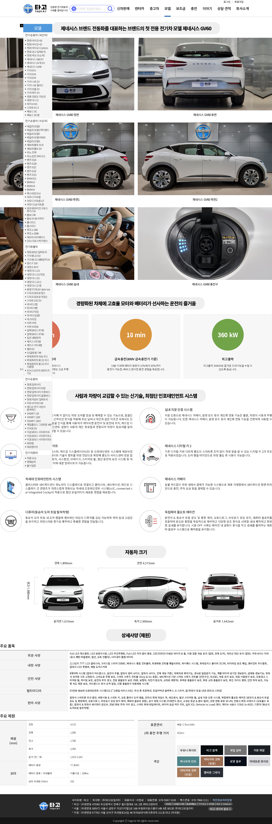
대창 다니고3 (33, 270)
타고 (218, 804)
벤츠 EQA (31, 159)
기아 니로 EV (33, 81)
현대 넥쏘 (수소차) (36, 55)
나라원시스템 (178, 804)
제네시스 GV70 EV (36, 63)
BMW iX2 (31, 178)
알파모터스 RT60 (35, 334)
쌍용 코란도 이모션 (36, 96)
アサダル (202, 804)
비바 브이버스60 (35, 403)
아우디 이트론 (34, 197)
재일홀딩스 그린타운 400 (39, 424)
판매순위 (31, 461)
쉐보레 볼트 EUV (35, 144)
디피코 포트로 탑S (36, 293)
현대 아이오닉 (37, 48)
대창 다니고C (33, 278)
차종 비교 (31, 458)
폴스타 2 (31, 222)
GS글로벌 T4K (34, 352)
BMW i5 (31, 189)
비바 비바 (31, 322)
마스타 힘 (31, 319)
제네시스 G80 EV (35, 59)
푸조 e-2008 (33, 233)
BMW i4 (31, 186)
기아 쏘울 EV (33, 89)
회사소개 (242, 8)
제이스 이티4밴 (34, 345)
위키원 (211, 804)
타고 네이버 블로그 (220, 809)
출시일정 (31, 465)
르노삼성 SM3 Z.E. (36, 156)
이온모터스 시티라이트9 (39, 439)
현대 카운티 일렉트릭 (37, 399)
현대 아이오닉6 (34, 40)
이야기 (207, 8)
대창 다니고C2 (34, 282)
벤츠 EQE (31, 171)
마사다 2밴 (32, 304)
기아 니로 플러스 (35, 85)
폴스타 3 (31, 226)
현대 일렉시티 (34, 384)
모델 (167, 8)
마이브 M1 (32, 104)
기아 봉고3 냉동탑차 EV (38, 259)
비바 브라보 (33, 326)
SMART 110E (33, 417)
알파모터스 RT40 (35, 330)
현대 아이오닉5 (34, 44)
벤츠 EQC (31, 167)
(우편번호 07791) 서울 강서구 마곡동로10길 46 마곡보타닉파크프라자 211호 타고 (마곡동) (130, 812)
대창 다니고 (33, 100)
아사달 (168, 804)
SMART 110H (34, 421)
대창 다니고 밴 (34, 285)
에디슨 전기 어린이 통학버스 (36, 408)
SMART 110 (33, 413)
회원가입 (239, 1)
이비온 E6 (32, 428)
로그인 (227, 1)
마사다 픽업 (33, 311)
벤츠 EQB (31, 163)
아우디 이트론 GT (35, 200)
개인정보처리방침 (222, 800)
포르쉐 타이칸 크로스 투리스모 (37, 210)
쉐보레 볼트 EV (34, 148)
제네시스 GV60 (34, 66)
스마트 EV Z (33, 107)
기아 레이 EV (33, 92)
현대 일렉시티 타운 (36, 388)
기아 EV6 (31, 74)
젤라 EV (31, 349)
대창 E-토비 (32, 267)
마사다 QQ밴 (33, 315)
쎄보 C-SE (32, 111)
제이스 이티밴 (34, 341)
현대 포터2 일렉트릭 (37, 252)
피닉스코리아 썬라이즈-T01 (38, 372)
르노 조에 (31, 152)
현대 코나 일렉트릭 (36, 51)
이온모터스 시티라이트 (38, 432)
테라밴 (30, 443)
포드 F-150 (32, 263)
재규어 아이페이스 (36, 237)
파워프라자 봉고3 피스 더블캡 (38, 365)
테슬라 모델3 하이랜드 (38, 130)
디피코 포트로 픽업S (37, 296)
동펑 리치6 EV (38, 289)
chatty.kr (227, 804)
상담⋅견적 (224, 8)
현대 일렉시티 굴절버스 (38, 395)
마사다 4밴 (32, 308)
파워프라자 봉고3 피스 (38, 360)
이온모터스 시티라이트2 (39, 435)
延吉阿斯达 (191, 804)
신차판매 (123, 8)
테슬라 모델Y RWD (36, 137)
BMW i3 (31, 182)
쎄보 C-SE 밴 (33, 115)
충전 (194, 8)
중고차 (154, 8)
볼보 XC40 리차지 (35, 218)
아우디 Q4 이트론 (35, 204)
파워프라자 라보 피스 (37, 356)
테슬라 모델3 (33, 126)
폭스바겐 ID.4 (33, 193)
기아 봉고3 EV (34, 255)
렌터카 (139, 8)
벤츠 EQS (31, 174)
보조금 (180, 8)
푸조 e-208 (32, 229)
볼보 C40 (31, 214)
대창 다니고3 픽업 (36, 274)
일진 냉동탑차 (34, 337)
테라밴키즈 (32, 447)
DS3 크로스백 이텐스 (37, 240)
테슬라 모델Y (33, 133)
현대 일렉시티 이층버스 (38, 392)
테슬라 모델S (33, 141)
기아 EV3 (31, 70)
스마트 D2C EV (34, 300)
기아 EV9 (31, 77)
